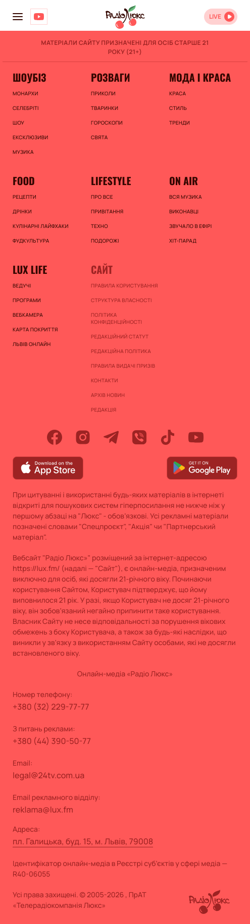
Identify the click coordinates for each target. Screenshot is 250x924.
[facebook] (54, 437)
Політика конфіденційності (116, 318)
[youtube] (196, 437)
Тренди (179, 122)
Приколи (103, 93)
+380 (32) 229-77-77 (51, 706)
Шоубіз (29, 77)
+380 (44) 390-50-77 (52, 740)
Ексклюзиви (30, 137)
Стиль (178, 107)
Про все (102, 196)
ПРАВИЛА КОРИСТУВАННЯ (124, 285)
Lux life (30, 269)
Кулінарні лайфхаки (41, 225)
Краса (177, 93)
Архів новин (108, 394)
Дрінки (22, 211)
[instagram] (83, 437)
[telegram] (111, 437)
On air (183, 181)
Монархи (25, 93)
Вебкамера (28, 314)
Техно (99, 225)
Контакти (104, 380)
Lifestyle (111, 181)
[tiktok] (168, 437)
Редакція (103, 409)
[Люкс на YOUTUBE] (38, 17)
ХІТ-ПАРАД (182, 240)
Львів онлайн (32, 344)
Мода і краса (200, 77)
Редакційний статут (119, 336)
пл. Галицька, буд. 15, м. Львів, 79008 (83, 841)
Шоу (18, 122)
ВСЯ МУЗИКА (185, 196)
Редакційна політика (121, 351)
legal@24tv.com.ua (48, 775)
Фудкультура (31, 240)
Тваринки (104, 107)
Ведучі (22, 285)
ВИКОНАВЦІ (183, 211)
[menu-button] (18, 16)
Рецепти (24, 196)
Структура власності (121, 300)
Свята (99, 137)
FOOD (24, 181)
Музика (23, 151)
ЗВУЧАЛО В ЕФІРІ (190, 225)
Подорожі (105, 240)
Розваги (110, 77)
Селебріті (26, 107)
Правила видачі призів (123, 365)
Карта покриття (35, 329)
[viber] (139, 437)
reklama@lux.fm (43, 809)
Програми (27, 300)
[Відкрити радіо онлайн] (220, 17)
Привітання (107, 211)
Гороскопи (107, 122)
